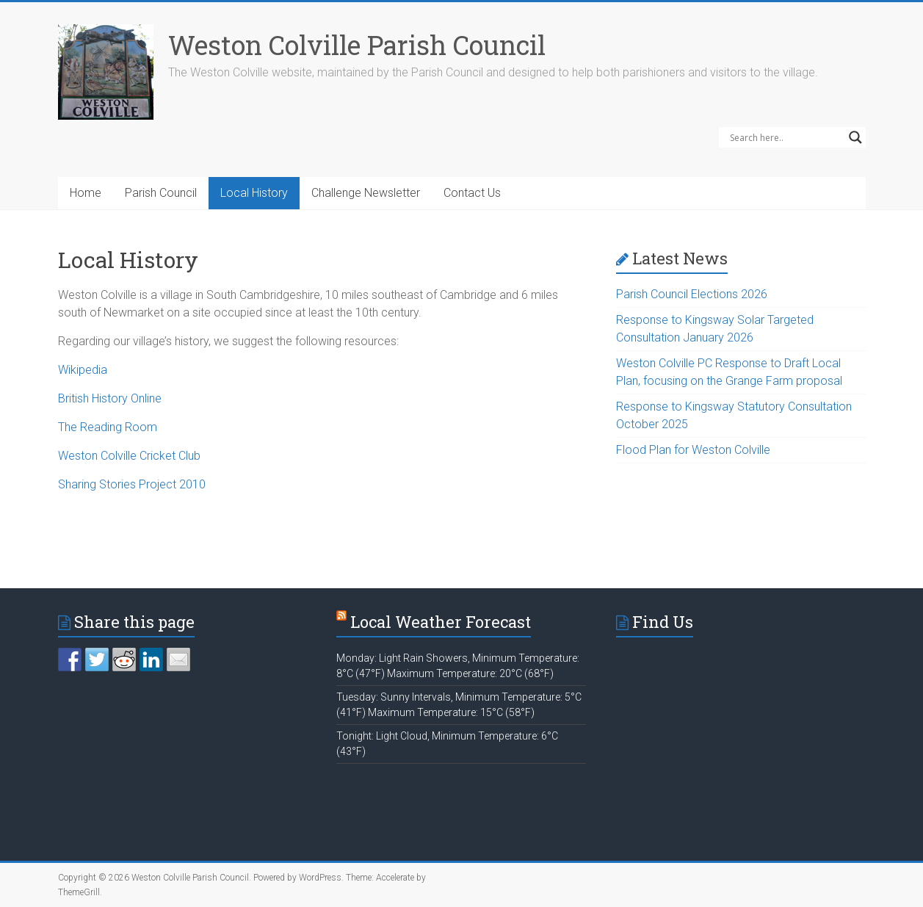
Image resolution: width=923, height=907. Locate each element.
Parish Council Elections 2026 (691, 294)
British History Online (110, 398)
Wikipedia (82, 370)
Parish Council (161, 193)
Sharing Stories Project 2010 (132, 484)
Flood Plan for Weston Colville (693, 450)
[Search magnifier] (855, 137)
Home (85, 193)
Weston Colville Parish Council (357, 44)
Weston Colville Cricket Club (129, 456)
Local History (254, 193)
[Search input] (785, 137)
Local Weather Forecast (440, 621)
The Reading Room (107, 427)
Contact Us (472, 193)
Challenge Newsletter (365, 193)
